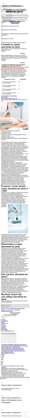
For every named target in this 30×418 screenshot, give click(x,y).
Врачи (3, 322)
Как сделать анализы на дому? (9, 98)
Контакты (3, 328)
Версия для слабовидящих (8, 337)
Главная (3, 319)
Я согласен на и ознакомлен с (13, 310)
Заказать (22, 53)
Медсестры (4, 323)
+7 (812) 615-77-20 (9, 331)
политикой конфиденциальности (10, 310)
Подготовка (4, 97)
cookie (27, 377)
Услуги (3, 324)
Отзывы (3, 327)
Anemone (3, 367)
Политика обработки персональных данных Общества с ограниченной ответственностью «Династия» (14, 347)
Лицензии (4, 368)
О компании (4, 320)
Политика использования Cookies (12, 349)
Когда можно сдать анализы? (9, 95)
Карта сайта (4, 329)
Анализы (3, 326)
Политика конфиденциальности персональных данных (13, 351)
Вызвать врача (15, 313)
